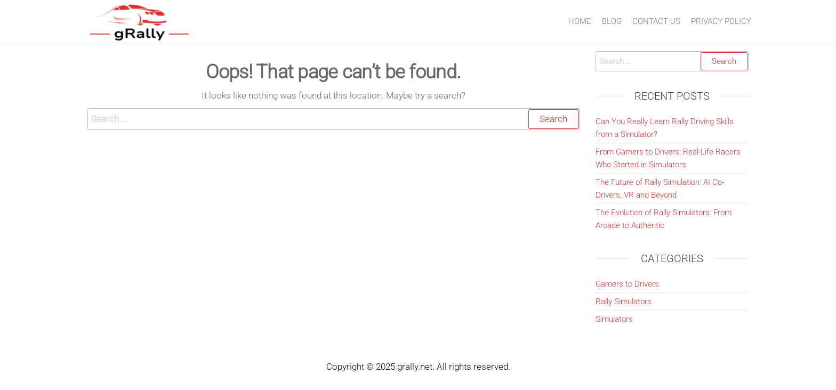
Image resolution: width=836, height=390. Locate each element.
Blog (612, 21)
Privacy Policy (721, 21)
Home (579, 21)
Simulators (614, 319)
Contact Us (656, 21)
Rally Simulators (624, 301)
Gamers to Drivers (627, 284)
